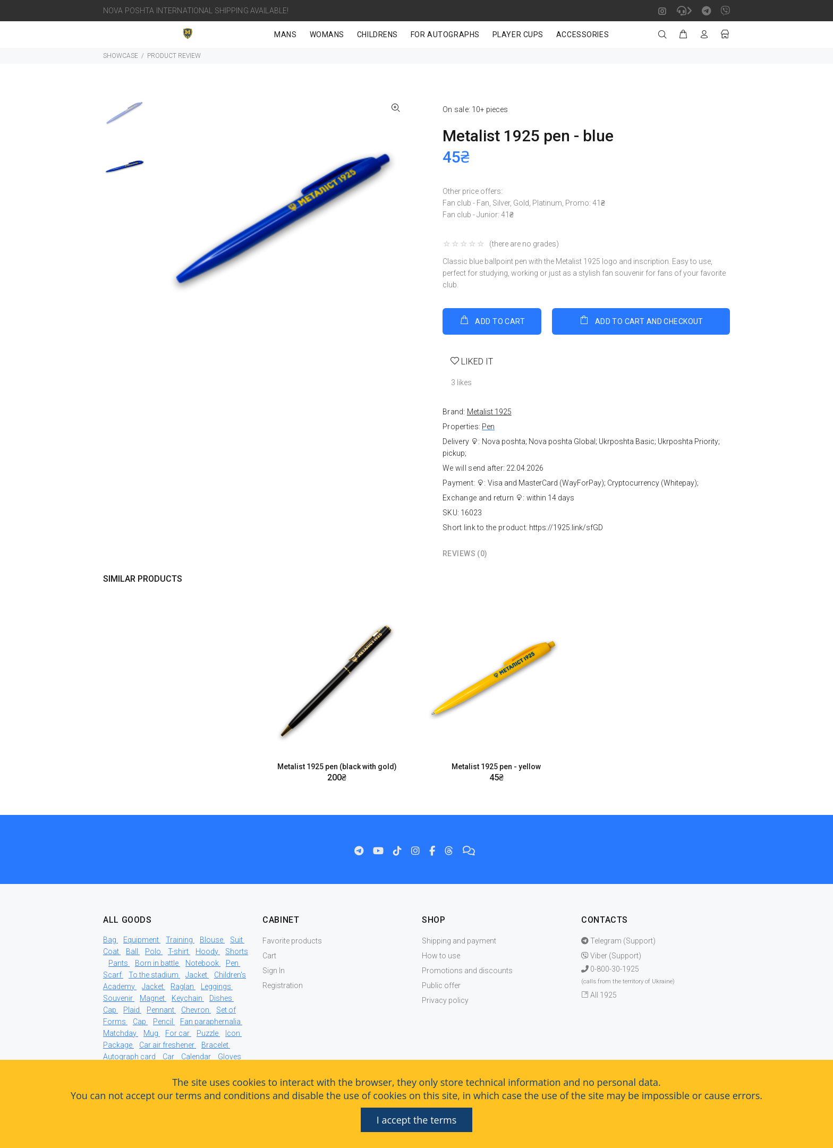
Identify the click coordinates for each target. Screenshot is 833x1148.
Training (179, 940)
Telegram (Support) (618, 941)
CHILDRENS (377, 34)
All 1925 (599, 995)
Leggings (216, 986)
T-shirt (178, 951)
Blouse (211, 940)
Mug (150, 1033)
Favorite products (292, 941)
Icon (232, 1033)
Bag (109, 940)
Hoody (207, 951)
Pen (488, 426)
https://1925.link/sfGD (566, 527)
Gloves (229, 1056)
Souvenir (118, 998)
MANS (285, 34)
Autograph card (129, 1056)
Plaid (131, 1010)
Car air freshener (166, 1045)
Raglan (182, 986)
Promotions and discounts (467, 970)
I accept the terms (417, 1119)
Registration (282, 985)
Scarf (112, 975)
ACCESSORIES (582, 34)
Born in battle (156, 963)
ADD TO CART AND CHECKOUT (641, 320)
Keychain (187, 998)
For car (177, 1033)
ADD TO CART (492, 320)
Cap (109, 1010)
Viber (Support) (611, 955)
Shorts (236, 951)
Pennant (160, 1010)
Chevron (195, 1010)
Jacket (196, 975)
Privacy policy (445, 1000)
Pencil (163, 1021)
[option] (124, 118)
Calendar (196, 1056)
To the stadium (153, 975)
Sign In (273, 970)
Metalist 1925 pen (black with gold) (337, 766)
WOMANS (327, 34)
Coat (111, 951)
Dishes (220, 998)
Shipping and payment (459, 941)
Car (168, 1056)
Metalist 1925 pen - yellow (496, 766)
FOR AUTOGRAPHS (445, 34)
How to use (441, 955)
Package (117, 1045)
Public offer (441, 985)
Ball (132, 951)
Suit (236, 940)
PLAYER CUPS (517, 34)
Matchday (120, 1033)
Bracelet (214, 1045)
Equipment (141, 940)
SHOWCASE (120, 55)
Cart (269, 955)
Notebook (202, 963)
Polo (153, 951)
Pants (118, 963)
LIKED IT (476, 361)
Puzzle (207, 1033)
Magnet (152, 998)
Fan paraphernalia (210, 1021)
